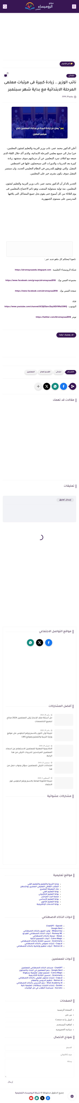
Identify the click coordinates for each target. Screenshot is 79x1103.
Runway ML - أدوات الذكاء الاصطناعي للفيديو (42, 934)
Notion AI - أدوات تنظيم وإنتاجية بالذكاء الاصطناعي (39, 946)
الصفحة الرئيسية (64, 1010)
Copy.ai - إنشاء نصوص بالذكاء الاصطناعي (43, 944)
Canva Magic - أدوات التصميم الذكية (46, 939)
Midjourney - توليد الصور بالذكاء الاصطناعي (42, 931)
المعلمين (31, 372)
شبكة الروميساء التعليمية (27, 1093)
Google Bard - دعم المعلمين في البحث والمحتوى (40, 970)
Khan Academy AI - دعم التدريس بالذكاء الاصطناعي (39, 983)
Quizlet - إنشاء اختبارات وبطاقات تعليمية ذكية (41, 986)
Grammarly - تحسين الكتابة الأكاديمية (45, 975)
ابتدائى (71, 76)
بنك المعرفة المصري (49, 889)
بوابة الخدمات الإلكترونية (48, 904)
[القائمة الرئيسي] (74, 6)
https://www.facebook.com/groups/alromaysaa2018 (30, 281)
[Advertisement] (39, 38)
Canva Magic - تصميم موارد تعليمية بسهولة (42, 973)
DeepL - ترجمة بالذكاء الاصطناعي (47, 936)
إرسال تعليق (65, 500)
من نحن (68, 1015)
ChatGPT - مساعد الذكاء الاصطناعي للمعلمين (41, 968)
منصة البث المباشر (50, 897)
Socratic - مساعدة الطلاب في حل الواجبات (43, 988)
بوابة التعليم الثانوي (50, 902)
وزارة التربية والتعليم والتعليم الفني (43, 884)
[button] (63, 386)
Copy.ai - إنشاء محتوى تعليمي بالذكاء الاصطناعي (40, 978)
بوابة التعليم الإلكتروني (49, 894)
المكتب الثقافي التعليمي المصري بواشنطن (39, 887)
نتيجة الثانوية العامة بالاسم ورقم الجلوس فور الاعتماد (31, 783)
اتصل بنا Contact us (63, 1020)
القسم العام (45, 372)
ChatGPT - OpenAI (54, 926)
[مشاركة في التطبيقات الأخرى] (38, 386)
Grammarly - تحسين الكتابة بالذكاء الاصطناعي (41, 941)
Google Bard (56, 929)
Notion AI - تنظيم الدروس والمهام (46, 981)
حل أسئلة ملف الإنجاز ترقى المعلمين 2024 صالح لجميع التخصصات (29, 720)
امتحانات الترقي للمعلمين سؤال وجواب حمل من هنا (29, 768)
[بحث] (5, 6)
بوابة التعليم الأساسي (49, 899)
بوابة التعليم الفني (51, 892)
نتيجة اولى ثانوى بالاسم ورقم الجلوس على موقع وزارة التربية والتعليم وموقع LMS (29, 735)
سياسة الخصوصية (64, 1029)
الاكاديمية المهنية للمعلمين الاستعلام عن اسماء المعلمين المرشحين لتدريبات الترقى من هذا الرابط (29, 752)
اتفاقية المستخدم (64, 1024)
